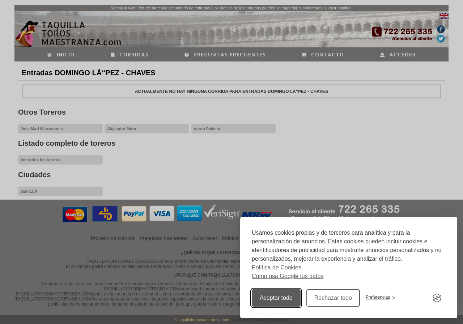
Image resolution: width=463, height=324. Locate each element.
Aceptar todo (276, 298)
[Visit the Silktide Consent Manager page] (437, 298)
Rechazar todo (333, 298)
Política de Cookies (276, 267)
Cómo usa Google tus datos (287, 276)
